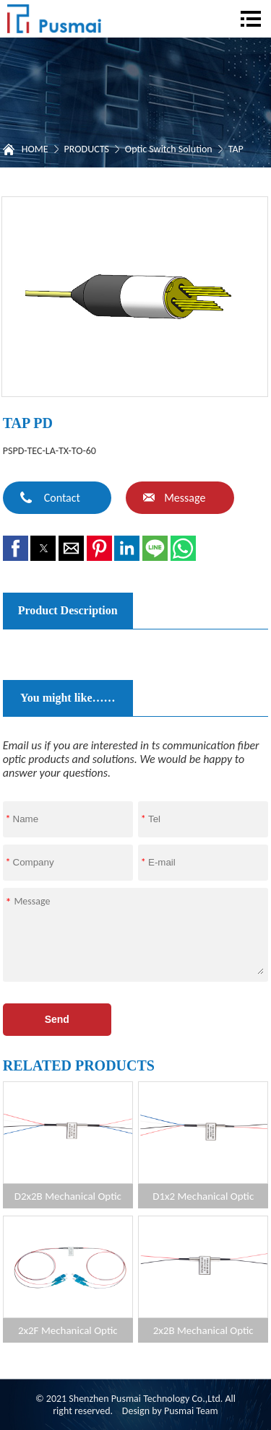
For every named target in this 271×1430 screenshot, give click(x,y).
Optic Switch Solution (168, 149)
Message (184, 498)
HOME (35, 149)
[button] (15, 548)
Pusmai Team (191, 1411)
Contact (62, 498)
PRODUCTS (86, 149)
